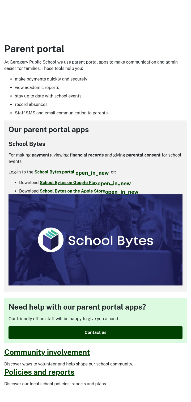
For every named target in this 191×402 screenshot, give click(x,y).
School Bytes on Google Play (85, 182)
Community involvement (47, 352)
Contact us (95, 332)
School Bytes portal (72, 172)
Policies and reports (39, 372)
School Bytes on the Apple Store (89, 191)
